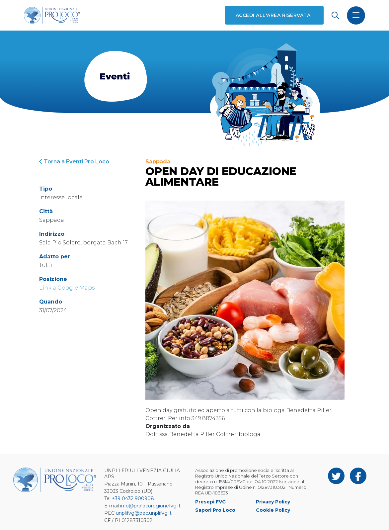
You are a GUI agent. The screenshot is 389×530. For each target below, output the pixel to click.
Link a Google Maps (67, 288)
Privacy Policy (273, 502)
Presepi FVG (210, 502)
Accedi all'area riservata (273, 15)
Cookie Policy (273, 510)
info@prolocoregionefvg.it (150, 506)
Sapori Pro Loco (215, 510)
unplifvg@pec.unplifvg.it (144, 513)
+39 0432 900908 (133, 498)
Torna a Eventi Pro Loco (74, 161)
